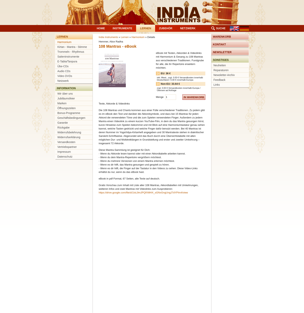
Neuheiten (219, 65)
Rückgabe (63, 127)
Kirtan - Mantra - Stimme (72, 46)
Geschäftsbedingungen (71, 117)
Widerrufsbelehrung (69, 132)
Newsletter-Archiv (224, 75)
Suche (220, 28)
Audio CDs (63, 71)
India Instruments (108, 37)
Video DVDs (64, 76)
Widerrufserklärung (68, 137)
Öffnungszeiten (66, 108)
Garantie (62, 122)
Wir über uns (65, 93)
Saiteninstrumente (68, 56)
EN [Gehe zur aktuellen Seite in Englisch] (234, 28)
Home (101, 28)
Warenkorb (222, 36)
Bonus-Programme (68, 113)
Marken (61, 103)
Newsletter (222, 52)
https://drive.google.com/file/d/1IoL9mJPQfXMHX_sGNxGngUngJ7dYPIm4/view (143, 192)
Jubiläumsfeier (66, 98)
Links (216, 84)
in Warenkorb (194, 97)
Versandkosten (66, 142)
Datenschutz (65, 156)
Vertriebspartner (67, 146)
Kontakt (219, 44)
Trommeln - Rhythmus (70, 51)
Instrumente (122, 28)
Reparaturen (221, 70)
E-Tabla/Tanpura (67, 61)
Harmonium (64, 42)
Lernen (145, 28)
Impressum (64, 151)
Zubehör (165, 28)
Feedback (219, 79)
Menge (160, 97)
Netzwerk (187, 28)
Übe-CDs (63, 66)
